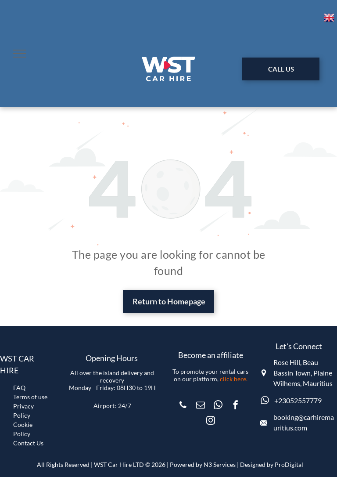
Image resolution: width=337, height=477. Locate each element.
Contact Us (28, 443)
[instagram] (210, 421)
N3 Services (220, 464)
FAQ (19, 387)
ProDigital (289, 464)
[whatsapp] (218, 406)
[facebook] (235, 406)
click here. (233, 379)
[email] (200, 406)
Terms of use (30, 397)
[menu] (19, 53)
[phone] (183, 406)
